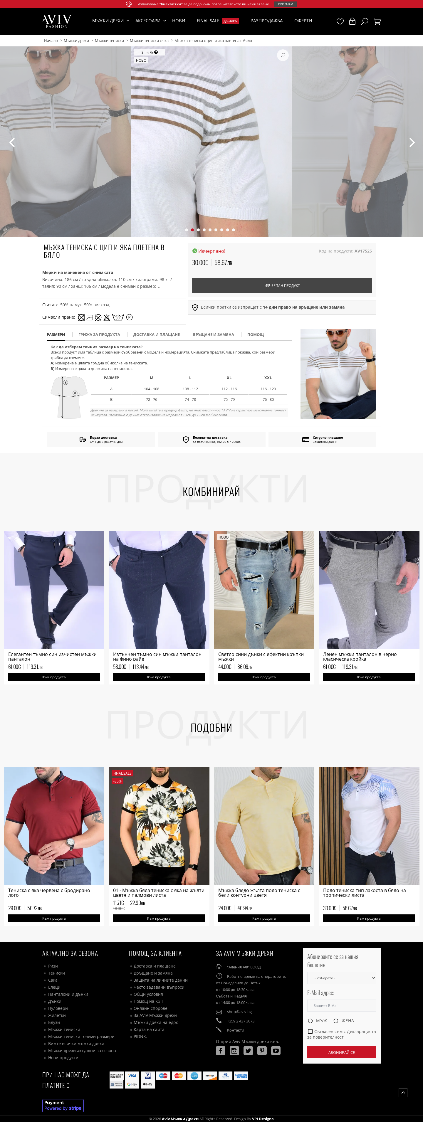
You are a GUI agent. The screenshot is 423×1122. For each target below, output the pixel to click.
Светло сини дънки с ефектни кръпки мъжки (261, 656)
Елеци (54, 987)
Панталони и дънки (68, 994)
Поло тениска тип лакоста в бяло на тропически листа (364, 892)
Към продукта (54, 676)
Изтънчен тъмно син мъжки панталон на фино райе (157, 656)
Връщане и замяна (213, 334)
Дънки (54, 1001)
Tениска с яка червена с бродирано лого (49, 892)
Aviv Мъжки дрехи (180, 1118)
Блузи (54, 1022)
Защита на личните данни (161, 980)
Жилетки (57, 1015)
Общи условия (148, 994)
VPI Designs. (263, 1118)
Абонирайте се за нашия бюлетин (332, 960)
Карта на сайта (149, 1029)
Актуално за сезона (70, 953)
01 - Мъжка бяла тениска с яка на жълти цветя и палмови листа (158, 892)
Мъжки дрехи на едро (156, 1022)
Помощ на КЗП (148, 1001)
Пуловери (58, 1008)
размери (56, 334)
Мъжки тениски (109, 40)
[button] (186, 229)
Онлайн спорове (150, 1008)
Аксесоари (147, 20)
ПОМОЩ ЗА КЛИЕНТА (155, 953)
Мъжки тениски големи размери (81, 1036)
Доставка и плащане (155, 966)
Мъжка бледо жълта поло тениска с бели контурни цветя (259, 892)
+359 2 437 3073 (240, 1021)
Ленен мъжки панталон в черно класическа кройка (360, 656)
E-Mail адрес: (320, 992)
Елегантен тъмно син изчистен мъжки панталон (52, 656)
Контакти (235, 1030)
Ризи (53, 966)
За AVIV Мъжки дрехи (155, 1015)
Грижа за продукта (99, 334)
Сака (53, 980)
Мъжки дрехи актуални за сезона (82, 1050)
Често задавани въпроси (159, 987)
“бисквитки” (171, 3)
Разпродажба (267, 20)
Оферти (303, 20)
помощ (255, 334)
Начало (51, 40)
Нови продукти (63, 1057)
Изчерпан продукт (282, 285)
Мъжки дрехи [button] (108, 20)
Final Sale (218, 21)
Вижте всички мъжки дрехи (76, 1043)
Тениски (56, 973)
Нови (178, 20)
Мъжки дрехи (76, 40)
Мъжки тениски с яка (149, 40)
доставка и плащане (156, 334)
